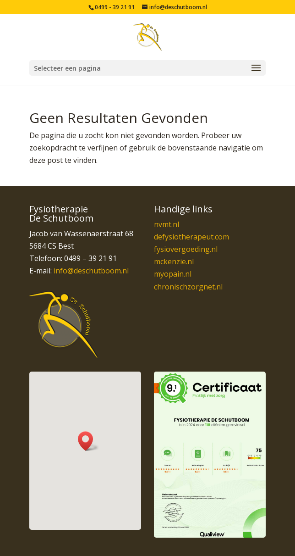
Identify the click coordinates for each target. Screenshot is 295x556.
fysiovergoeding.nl (186, 249)
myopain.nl (172, 274)
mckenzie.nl (174, 261)
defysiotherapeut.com (191, 237)
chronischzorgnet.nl (188, 287)
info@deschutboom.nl (91, 271)
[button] (88, 441)
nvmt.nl (166, 224)
